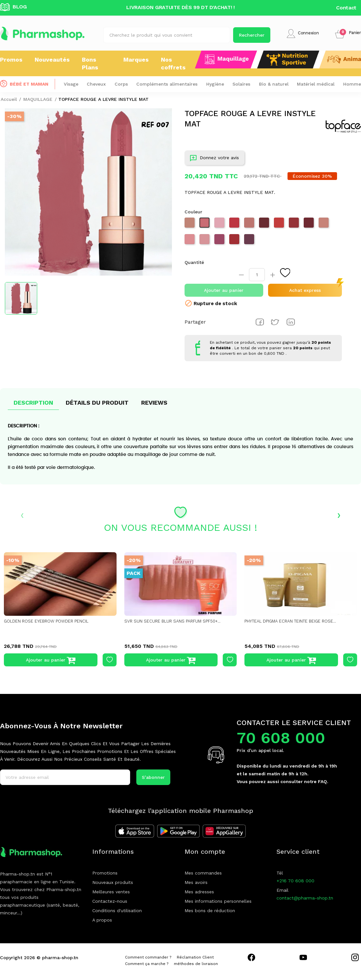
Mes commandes (203, 873)
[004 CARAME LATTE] (250, 225)
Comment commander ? (148, 957)
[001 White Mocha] (190, 225)
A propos (102, 920)
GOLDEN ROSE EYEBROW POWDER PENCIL (50, 621)
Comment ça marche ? (146, 963)
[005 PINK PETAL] (190, 241)
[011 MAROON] (250, 241)
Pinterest (290, 322)
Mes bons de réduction (210, 910)
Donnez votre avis (214, 159)
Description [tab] (33, 402)
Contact (346, 8)
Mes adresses (199, 891)
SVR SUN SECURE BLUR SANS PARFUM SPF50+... (176, 621)
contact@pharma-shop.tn (304, 897)
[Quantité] (257, 274)
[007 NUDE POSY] (205, 225)
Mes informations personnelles (218, 901)
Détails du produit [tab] (97, 402)
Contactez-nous (109, 901)
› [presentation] (339, 514)
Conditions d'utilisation (117, 910)
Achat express (305, 290)
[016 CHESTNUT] (265, 225)
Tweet (275, 322)
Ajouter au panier (223, 290)
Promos (11, 59)
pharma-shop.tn (60, 957)
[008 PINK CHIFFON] (220, 225)
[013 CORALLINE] (280, 225)
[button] (348, 33)
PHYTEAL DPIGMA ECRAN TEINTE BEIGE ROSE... (296, 621)
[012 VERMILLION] (235, 225)
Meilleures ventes (111, 891)
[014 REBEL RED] (294, 225)
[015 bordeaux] (309, 225)
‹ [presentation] (22, 514)
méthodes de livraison (196, 963)
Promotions (105, 873)
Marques (136, 59)
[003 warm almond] (324, 225)
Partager (259, 322)
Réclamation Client (195, 957)
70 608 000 (281, 738)
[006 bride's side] (205, 241)
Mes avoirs (196, 882)
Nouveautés (52, 59)
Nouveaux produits (112, 882)
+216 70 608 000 (295, 880)
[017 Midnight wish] (235, 241)
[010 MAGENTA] (220, 241)
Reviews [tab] (154, 402)
